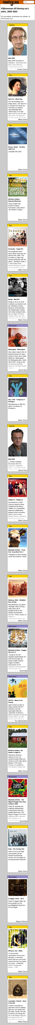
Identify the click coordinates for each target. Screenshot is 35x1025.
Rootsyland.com (7, 18)
